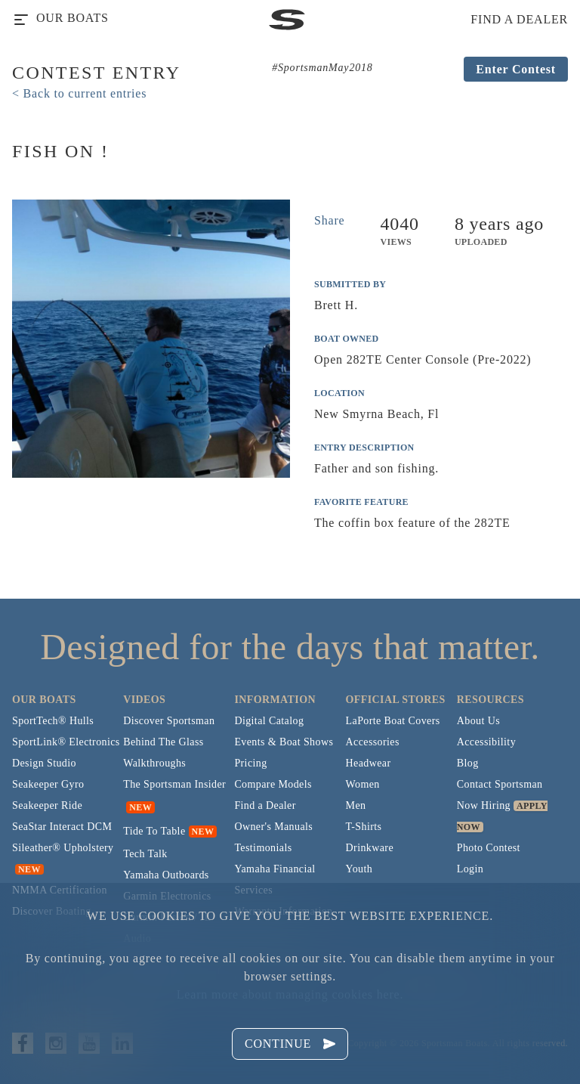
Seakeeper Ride (47, 805)
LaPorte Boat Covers (393, 720)
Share (329, 220)
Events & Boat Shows (283, 742)
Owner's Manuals (273, 826)
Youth (359, 869)
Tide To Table (154, 831)
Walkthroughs (154, 763)
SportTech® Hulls (53, 720)
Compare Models (272, 784)
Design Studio (44, 763)
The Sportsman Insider (174, 784)
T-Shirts (364, 826)
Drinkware (369, 847)
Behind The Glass (163, 742)
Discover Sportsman (168, 720)
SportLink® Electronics (66, 742)
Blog (468, 763)
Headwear (368, 763)
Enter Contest (516, 69)
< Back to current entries (79, 93)
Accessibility (486, 742)
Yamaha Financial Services (274, 879)
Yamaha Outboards (165, 875)
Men (356, 805)
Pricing (250, 763)
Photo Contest (488, 847)
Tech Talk (145, 853)
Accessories (373, 742)
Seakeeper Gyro (48, 784)
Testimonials (263, 847)
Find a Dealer (264, 805)
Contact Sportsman (500, 784)
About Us (478, 720)
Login (470, 869)
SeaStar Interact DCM (62, 826)
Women (363, 784)
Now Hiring (484, 805)
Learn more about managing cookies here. (290, 994)
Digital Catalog (269, 720)
